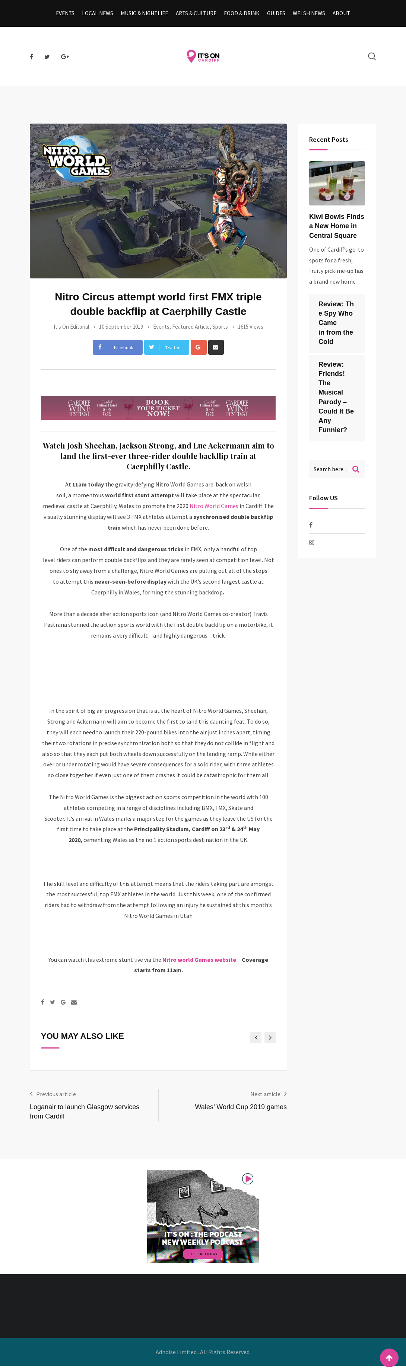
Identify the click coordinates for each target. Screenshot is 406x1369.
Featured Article (191, 329)
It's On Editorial (71, 329)
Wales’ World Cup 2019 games (241, 1110)
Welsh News (306, 14)
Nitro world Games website (201, 962)
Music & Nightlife (146, 14)
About (337, 14)
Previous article (56, 1097)
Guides (274, 14)
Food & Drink (241, 14)
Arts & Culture (197, 14)
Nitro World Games (214, 509)
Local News (101, 14)
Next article (265, 1097)
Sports (220, 329)
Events (69, 14)
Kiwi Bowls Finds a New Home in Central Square (336, 229)
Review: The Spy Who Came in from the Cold (336, 325)
